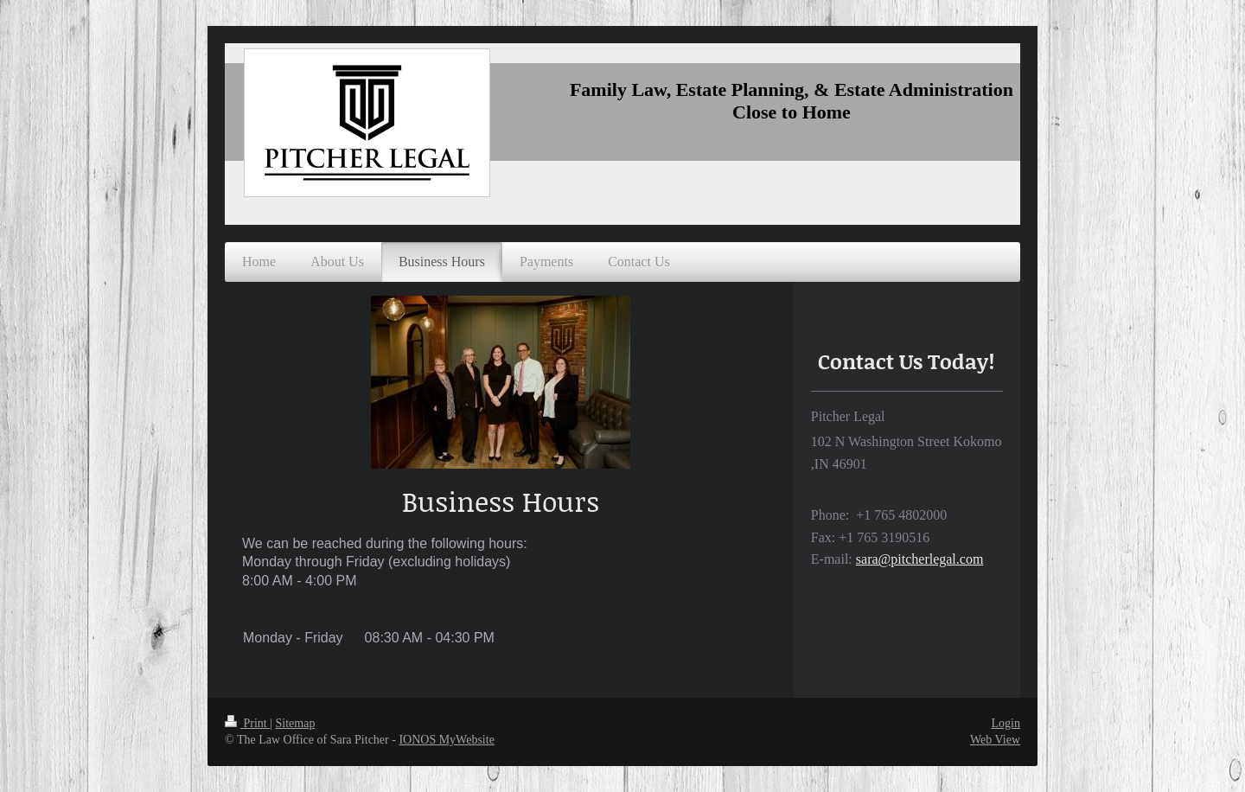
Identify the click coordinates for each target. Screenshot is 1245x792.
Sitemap (296, 723)
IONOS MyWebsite (446, 739)
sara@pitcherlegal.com (920, 559)
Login (1006, 723)
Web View (995, 739)
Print (247, 723)
